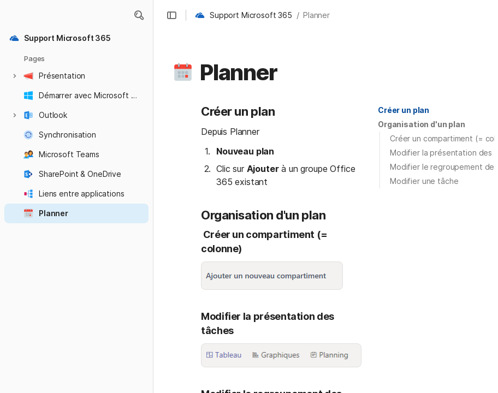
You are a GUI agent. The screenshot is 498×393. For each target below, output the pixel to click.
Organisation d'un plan (421, 124)
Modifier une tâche (424, 181)
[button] (138, 15)
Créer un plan (403, 110)
